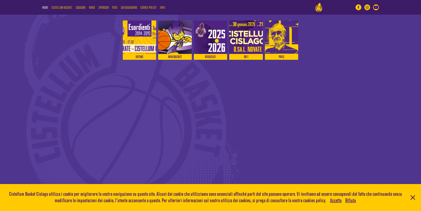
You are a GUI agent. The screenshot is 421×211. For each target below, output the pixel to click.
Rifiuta (350, 201)
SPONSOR (104, 8)
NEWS (92, 8)
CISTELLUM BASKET (61, 8)
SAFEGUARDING (129, 8)
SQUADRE (81, 8)
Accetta (335, 201)
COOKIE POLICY (148, 8)
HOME (45, 8)
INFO (162, 8)
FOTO (114, 8)
